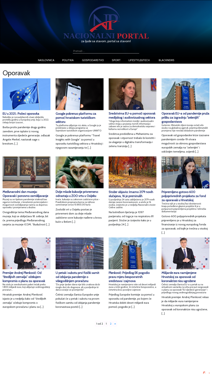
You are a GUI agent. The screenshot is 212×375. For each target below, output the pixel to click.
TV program (36, 368)
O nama (34, 360)
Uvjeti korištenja (38, 356)
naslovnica (46, 60)
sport (116, 60)
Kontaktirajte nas (39, 364)
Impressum (35, 348)
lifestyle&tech (139, 60)
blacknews (166, 60)
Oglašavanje (36, 352)
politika (68, 60)
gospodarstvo (93, 60)
